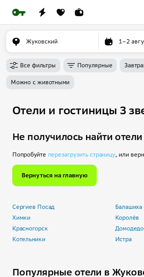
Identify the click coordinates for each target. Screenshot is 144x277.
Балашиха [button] (128, 206)
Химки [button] (21, 217)
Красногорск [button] (30, 228)
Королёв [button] (127, 217)
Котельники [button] (28, 239)
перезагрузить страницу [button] (81, 154)
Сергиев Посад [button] (33, 206)
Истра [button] (123, 239)
